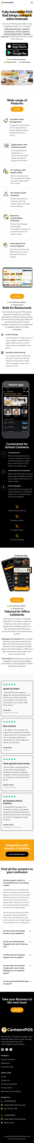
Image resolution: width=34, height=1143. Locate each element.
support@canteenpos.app (15, 1105)
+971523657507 (10, 1101)
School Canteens (8, 1059)
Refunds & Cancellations (11, 1091)
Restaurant (5, 1063)
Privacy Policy (6, 1088)
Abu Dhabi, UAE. (11, 1109)
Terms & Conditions (9, 1084)
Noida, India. (9, 1123)
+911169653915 (9, 1115)
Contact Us (5, 1080)
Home (3, 1077)
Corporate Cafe (7, 1067)
